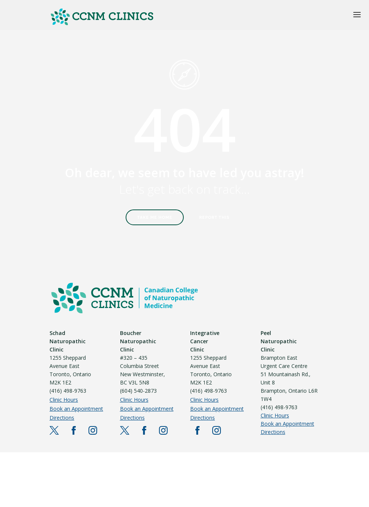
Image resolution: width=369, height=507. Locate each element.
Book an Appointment (76, 408)
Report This (214, 217)
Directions (62, 417)
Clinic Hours (64, 399)
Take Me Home (154, 217)
